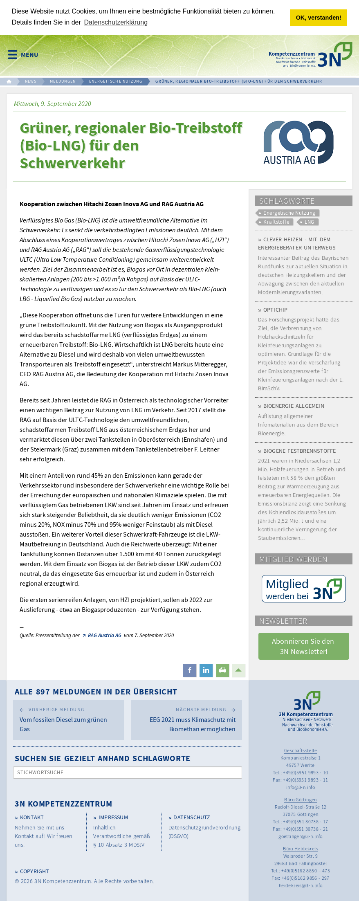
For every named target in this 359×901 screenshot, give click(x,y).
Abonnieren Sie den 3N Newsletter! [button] (304, 646)
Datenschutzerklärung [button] (116, 22)
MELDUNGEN (63, 80)
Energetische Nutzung (289, 212)
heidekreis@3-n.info (301, 885)
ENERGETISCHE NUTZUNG (115, 80)
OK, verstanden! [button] (318, 17)
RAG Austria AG (104, 634)
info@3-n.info (300, 787)
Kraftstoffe (276, 221)
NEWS (31, 80)
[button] (189, 669)
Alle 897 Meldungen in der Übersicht (96, 691)
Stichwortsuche (40, 771)
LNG (309, 221)
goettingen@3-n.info (300, 836)
